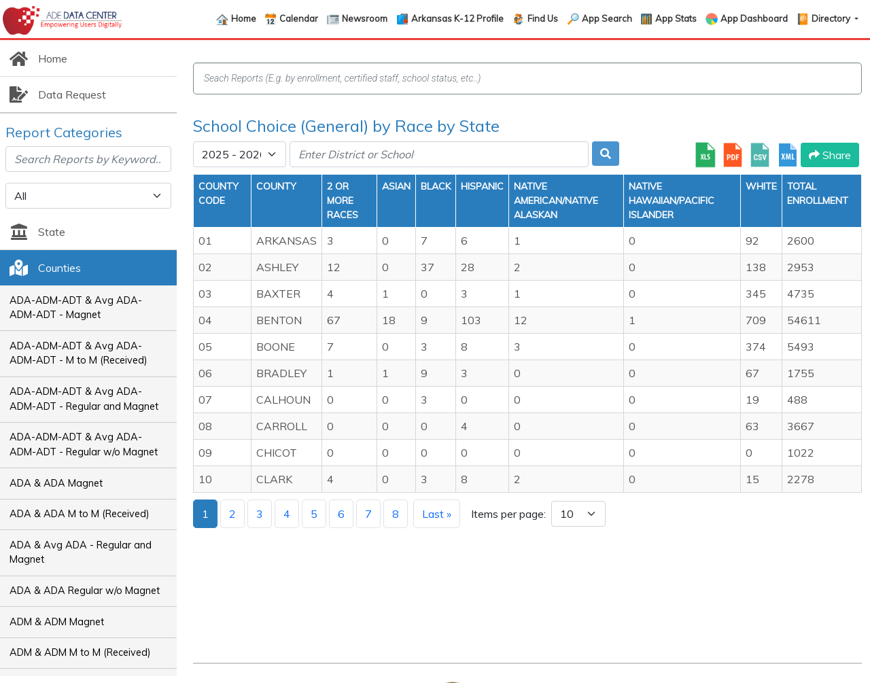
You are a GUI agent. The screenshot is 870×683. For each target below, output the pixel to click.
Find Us (542, 18)
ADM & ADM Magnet (57, 622)
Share (830, 155)
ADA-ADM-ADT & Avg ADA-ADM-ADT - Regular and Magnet (84, 399)
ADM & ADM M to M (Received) (80, 652)
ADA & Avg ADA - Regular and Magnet (81, 552)
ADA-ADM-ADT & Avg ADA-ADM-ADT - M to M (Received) (78, 353)
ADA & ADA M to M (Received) (80, 514)
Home (243, 18)
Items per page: (508, 514)
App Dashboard (754, 18)
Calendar (298, 18)
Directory (832, 18)
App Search (607, 18)
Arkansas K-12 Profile (457, 18)
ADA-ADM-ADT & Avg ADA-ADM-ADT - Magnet (76, 307)
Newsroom (364, 18)
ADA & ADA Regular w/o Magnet (85, 590)
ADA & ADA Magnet (56, 483)
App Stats (676, 18)
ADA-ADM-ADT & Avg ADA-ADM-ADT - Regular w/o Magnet (84, 444)
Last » (436, 514)
